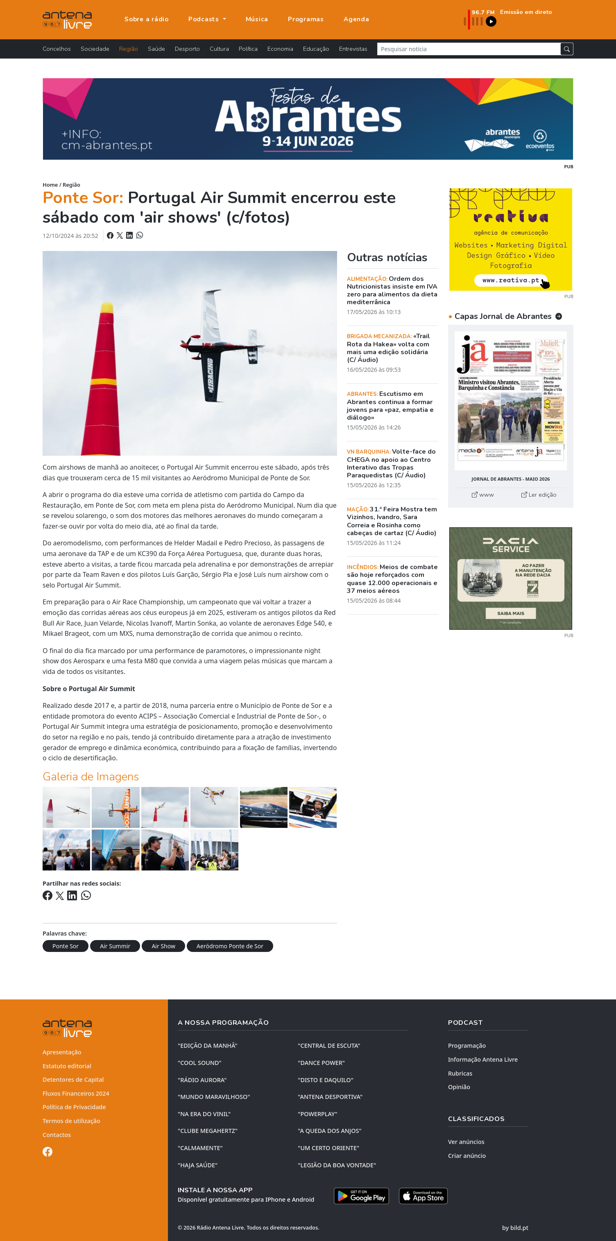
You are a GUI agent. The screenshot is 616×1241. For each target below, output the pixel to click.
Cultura (219, 49)
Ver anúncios (466, 1142)
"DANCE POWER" (321, 1063)
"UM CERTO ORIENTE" (328, 1148)
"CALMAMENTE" (200, 1148)
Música (257, 19)
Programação (467, 1045)
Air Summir (115, 946)
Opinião (459, 1087)
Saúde (156, 49)
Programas (306, 19)
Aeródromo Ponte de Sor (230, 946)
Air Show (163, 946)
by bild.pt (515, 1228)
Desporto (187, 49)
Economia (280, 49)
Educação (316, 49)
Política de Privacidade (74, 1107)
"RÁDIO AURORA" (202, 1080)
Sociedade (95, 49)
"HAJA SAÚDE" (197, 1165)
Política (248, 49)
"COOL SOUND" (200, 1063)
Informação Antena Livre (483, 1059)
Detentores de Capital (73, 1079)
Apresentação (62, 1052)
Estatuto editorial (67, 1066)
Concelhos (57, 49)
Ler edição (539, 495)
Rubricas (460, 1073)
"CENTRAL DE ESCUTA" (329, 1045)
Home (50, 184)
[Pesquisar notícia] (469, 49)
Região (128, 49)
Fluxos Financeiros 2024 (76, 1093)
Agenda (356, 19)
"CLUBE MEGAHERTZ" (208, 1131)
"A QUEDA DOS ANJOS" (329, 1131)
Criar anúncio (467, 1156)
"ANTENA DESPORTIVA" (330, 1097)
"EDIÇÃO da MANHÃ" (208, 1045)
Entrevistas (353, 49)
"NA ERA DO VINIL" (204, 1114)
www (483, 495)
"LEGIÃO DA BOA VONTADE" (337, 1165)
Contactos (57, 1135)
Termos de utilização (71, 1121)
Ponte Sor (65, 946)
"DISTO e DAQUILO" (325, 1080)
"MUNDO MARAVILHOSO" (214, 1097)
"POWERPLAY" (317, 1114)
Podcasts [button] (204, 19)
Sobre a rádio (147, 19)
